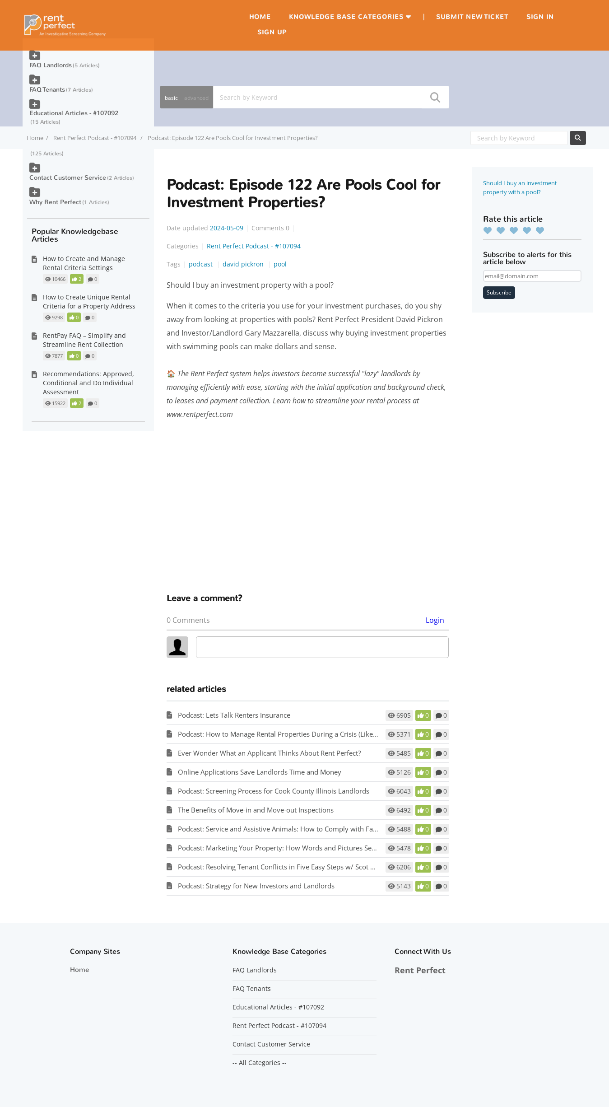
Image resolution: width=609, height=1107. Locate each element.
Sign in (540, 17)
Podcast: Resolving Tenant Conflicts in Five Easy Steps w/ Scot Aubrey (285, 866)
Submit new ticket (472, 17)
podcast (201, 264)
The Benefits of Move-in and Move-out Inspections (256, 809)
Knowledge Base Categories (346, 17)
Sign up (272, 32)
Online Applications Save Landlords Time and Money (259, 771)
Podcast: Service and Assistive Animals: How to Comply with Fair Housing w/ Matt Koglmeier (321, 828)
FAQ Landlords (50, 65)
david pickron (244, 264)
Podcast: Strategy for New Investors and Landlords (256, 885)
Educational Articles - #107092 (73, 113)
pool (280, 264)
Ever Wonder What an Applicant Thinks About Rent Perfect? (269, 752)
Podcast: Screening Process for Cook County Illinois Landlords (273, 790)
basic (171, 98)
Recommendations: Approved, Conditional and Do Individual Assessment (88, 382)
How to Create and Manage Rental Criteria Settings (84, 263)
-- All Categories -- (259, 1062)
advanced (196, 98)
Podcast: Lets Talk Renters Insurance (234, 714)
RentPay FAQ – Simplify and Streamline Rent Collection (84, 340)
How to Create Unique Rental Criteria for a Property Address (89, 301)
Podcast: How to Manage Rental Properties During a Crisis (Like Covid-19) (291, 733)
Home (260, 17)
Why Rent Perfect (55, 202)
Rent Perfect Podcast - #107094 (95, 138)
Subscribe (499, 292)
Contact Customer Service (67, 177)
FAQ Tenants (47, 89)
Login (435, 620)
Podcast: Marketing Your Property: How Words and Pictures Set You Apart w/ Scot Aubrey (316, 847)
